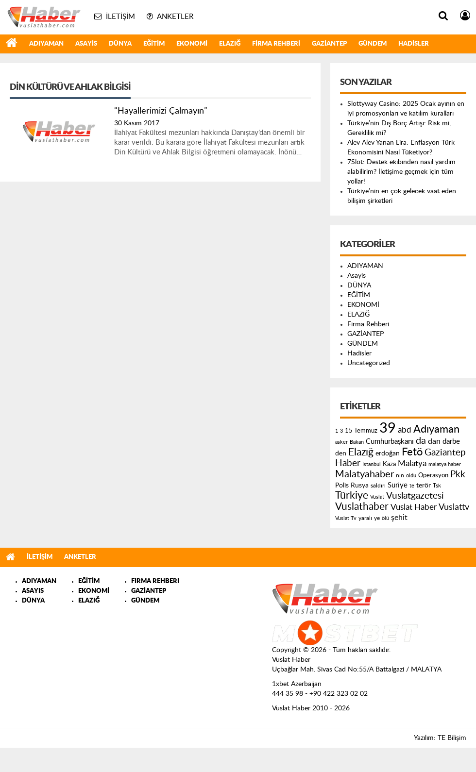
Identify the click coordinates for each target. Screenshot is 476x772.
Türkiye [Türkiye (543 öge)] (351, 495)
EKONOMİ (191, 44)
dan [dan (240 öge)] (434, 441)
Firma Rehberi (276, 44)
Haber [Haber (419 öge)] (347, 463)
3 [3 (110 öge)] (341, 431)
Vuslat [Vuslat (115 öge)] (377, 497)
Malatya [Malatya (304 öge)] (412, 463)
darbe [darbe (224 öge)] (451, 441)
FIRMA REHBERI (155, 581)
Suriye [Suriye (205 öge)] (398, 485)
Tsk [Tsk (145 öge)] (437, 485)
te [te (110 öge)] (411, 485)
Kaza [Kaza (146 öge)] (389, 464)
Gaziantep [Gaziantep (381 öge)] (445, 452)
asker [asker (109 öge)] (341, 442)
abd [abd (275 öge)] (404, 430)
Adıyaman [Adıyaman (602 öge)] (436, 429)
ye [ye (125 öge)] (377, 518)
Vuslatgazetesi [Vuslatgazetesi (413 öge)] (415, 496)
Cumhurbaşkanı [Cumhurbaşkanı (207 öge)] (390, 441)
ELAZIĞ (229, 44)
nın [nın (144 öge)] (400, 475)
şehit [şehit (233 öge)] (399, 517)
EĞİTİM (154, 44)
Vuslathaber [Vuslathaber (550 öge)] (362, 507)
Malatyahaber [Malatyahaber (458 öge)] (364, 474)
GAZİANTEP (329, 44)
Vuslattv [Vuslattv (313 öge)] (454, 507)
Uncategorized (368, 363)
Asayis (86, 44)
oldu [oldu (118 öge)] (411, 475)
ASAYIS (33, 591)
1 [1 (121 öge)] (336, 431)
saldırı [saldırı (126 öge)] (378, 485)
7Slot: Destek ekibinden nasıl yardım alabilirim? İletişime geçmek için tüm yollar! (401, 172)
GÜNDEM (372, 44)
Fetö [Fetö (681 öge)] (412, 452)
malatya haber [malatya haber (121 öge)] (444, 464)
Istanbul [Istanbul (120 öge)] (371, 464)
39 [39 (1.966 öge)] (387, 428)
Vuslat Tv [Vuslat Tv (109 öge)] (346, 518)
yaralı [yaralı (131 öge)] (365, 518)
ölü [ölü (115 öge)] (385, 518)
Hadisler (413, 44)
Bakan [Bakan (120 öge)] (357, 442)
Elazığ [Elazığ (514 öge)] (361, 452)
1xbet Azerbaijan (297, 684)
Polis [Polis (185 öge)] (342, 485)
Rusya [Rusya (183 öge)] (360, 485)
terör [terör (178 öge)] (423, 485)
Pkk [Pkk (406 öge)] (457, 474)
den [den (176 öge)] (340, 453)
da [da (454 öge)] (421, 441)
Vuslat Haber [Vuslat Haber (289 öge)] (414, 507)
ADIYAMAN (46, 44)
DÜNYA (120, 44)
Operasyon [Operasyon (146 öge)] (433, 475)
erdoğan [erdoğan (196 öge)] (387, 453)
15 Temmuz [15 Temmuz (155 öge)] (361, 431)
